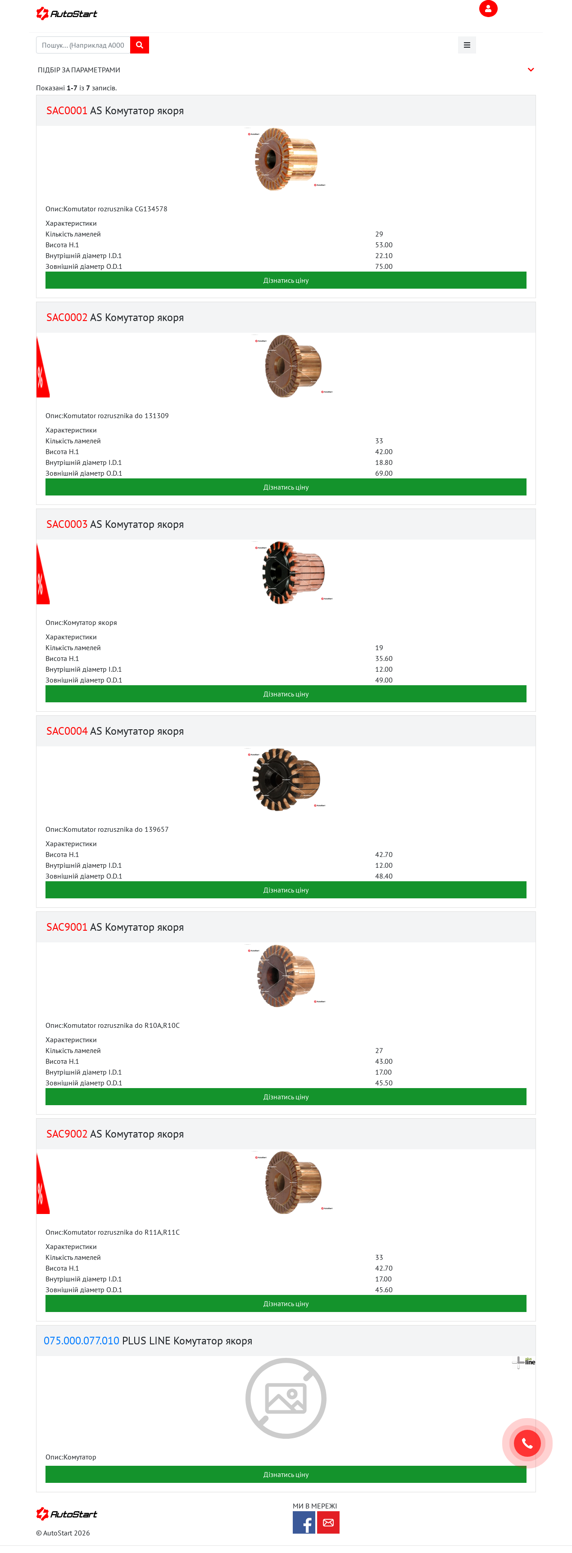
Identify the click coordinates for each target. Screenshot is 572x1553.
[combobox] (83, 45)
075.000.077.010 (81, 1341)
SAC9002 (66, 1134)
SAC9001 (66, 927)
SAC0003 (66, 524)
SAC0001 (66, 110)
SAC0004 (66, 731)
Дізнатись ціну (286, 280)
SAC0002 (66, 317)
